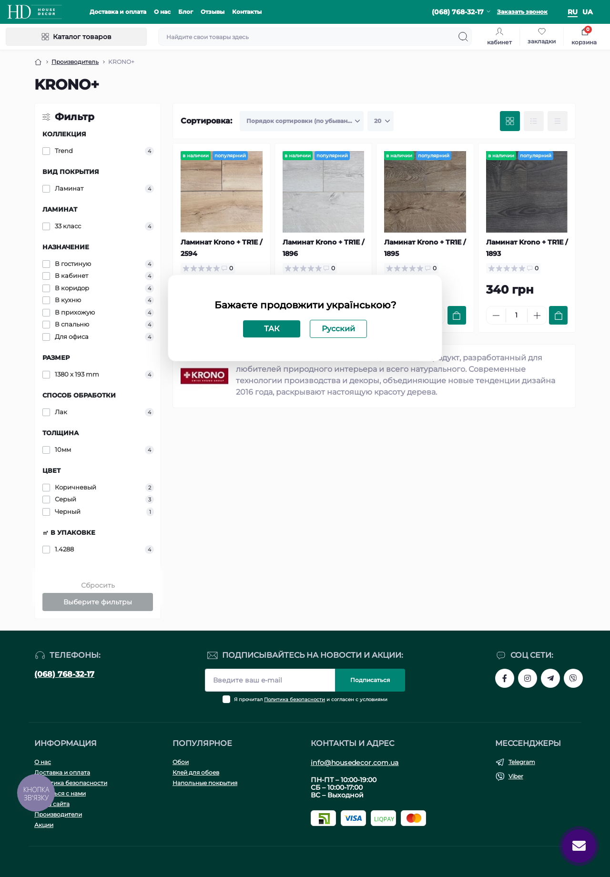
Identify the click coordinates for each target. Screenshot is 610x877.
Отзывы (212, 11)
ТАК (271, 328)
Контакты (247, 11)
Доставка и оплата (118, 11)
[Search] (463, 37)
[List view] (534, 121)
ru (573, 12)
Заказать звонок (522, 11)
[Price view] (558, 121)
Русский (338, 328)
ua (587, 12)
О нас (162, 11)
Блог (185, 11)
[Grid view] (510, 121)
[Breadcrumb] (38, 62)
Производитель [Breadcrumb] (75, 61)
